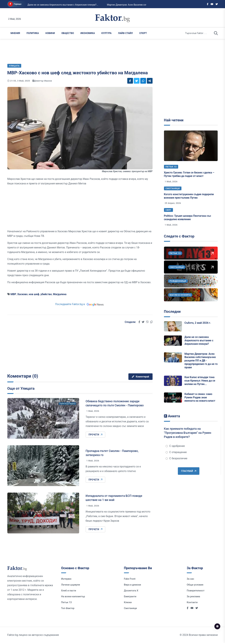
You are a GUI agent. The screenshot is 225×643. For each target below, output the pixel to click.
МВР (13, 294)
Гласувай (188, 471)
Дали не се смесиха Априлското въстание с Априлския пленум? (199, 340)
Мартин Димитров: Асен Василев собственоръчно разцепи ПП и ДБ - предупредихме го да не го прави (201, 360)
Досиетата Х (131, 590)
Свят (168, 210)
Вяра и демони (132, 584)
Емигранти (130, 596)
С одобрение (175, 446)
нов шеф (34, 294)
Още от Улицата (21, 388)
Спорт (143, 33)
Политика (33, 33)
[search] (216, 33)
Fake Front (130, 578)
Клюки (128, 602)
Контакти (192, 602)
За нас (190, 578)
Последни (172, 311)
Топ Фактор (67, 608)
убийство (46, 294)
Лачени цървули (70, 584)
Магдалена (59, 294)
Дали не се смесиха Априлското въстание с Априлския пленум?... (47, 4)
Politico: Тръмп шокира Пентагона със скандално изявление (187, 217)
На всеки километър (73, 596)
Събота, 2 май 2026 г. (198, 322)
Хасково (22, 294)
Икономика (87, 33)
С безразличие (176, 458)
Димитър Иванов (43, 81)
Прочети (95, 434)
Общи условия (195, 584)
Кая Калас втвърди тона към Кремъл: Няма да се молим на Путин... (200, 381)
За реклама (193, 596)
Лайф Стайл (125, 33)
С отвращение (176, 452)
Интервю (66, 578)
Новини (50, 33)
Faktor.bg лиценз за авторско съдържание (33, 634)
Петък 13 (171, 166)
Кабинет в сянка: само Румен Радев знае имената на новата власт (200, 397)
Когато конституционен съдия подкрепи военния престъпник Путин (189, 196)
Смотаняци (173, 188)
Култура (106, 33)
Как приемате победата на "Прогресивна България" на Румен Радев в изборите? (187, 433)
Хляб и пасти (68, 590)
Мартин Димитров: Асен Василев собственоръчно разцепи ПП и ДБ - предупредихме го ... (140, 4)
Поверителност (196, 590)
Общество (67, 33)
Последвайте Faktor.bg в (80, 304)
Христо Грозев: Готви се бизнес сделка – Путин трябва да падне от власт (189, 174)
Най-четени (174, 120)
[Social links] (207, 4)
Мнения (15, 33)
